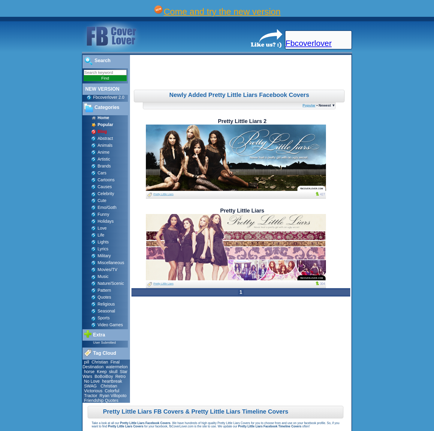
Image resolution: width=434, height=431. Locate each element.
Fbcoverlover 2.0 (108, 97)
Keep (102, 371)
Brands (104, 166)
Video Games (110, 324)
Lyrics (103, 248)
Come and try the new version (222, 12)
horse (89, 371)
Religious (106, 304)
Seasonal (106, 311)
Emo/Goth (107, 207)
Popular (309, 105)
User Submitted (104, 342)
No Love (92, 381)
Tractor (90, 395)
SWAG (90, 386)
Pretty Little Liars (163, 194)
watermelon (117, 366)
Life (101, 235)
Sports (104, 317)
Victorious (93, 390)
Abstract (105, 138)
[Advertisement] (241, 73)
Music (103, 276)
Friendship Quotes (101, 400)
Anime (104, 152)
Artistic (104, 159)
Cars (102, 172)
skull (113, 371)
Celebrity (106, 193)
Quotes (104, 297)
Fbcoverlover (308, 43)
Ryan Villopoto (113, 395)
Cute (102, 200)
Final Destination (101, 364)
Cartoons (106, 179)
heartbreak (112, 381)
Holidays (106, 221)
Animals (105, 145)
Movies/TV (107, 269)
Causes (105, 186)
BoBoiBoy (104, 376)
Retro (120, 376)
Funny (103, 214)
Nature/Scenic (111, 283)
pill (86, 362)
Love (102, 228)
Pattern (104, 290)
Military (104, 255)
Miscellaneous (111, 262)
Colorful (112, 390)
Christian (100, 362)
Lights (103, 242)
